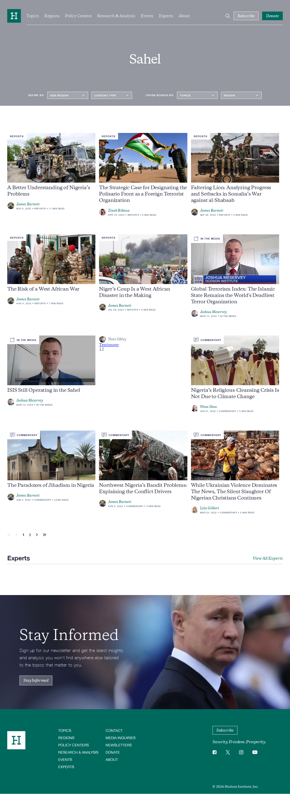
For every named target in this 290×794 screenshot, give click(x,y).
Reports (40, 208)
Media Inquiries (120, 737)
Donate (113, 752)
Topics (32, 16)
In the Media (228, 316)
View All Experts (268, 558)
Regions (52, 16)
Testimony (109, 345)
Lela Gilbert (209, 508)
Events (147, 16)
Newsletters (119, 745)
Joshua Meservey (213, 312)
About (184, 16)
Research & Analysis (116, 16)
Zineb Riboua (119, 210)
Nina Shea (208, 407)
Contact (114, 730)
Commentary (227, 411)
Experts (166, 16)
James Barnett (28, 204)
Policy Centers (78, 16)
